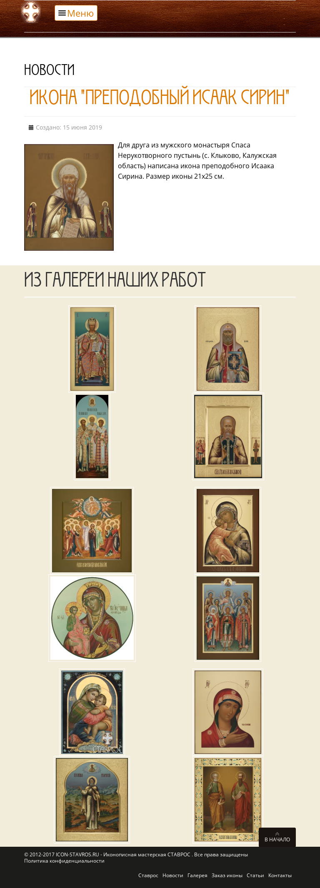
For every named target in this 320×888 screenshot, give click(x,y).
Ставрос (148, 875)
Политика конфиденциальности (64, 860)
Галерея (198, 875)
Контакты (280, 875)
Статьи (255, 875)
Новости (172, 875)
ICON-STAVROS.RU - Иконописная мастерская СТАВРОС (124, 854)
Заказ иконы (227, 875)
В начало (277, 839)
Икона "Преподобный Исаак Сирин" (160, 100)
